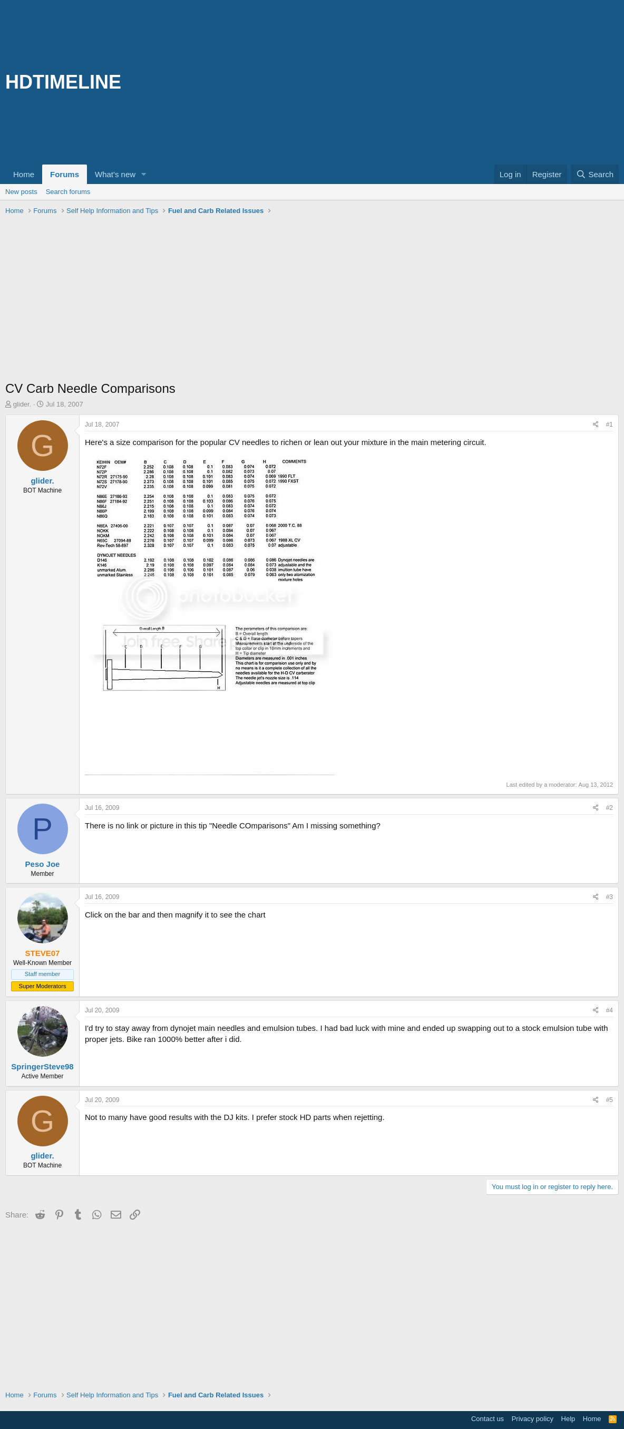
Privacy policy (532, 1419)
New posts (21, 192)
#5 (609, 1100)
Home (23, 174)
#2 (609, 808)
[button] (143, 174)
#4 (609, 1010)
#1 (609, 424)
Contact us (487, 1419)
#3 (609, 897)
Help (568, 1419)
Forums (64, 174)
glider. (22, 404)
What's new (115, 174)
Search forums (68, 192)
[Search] (595, 174)
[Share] (595, 425)
